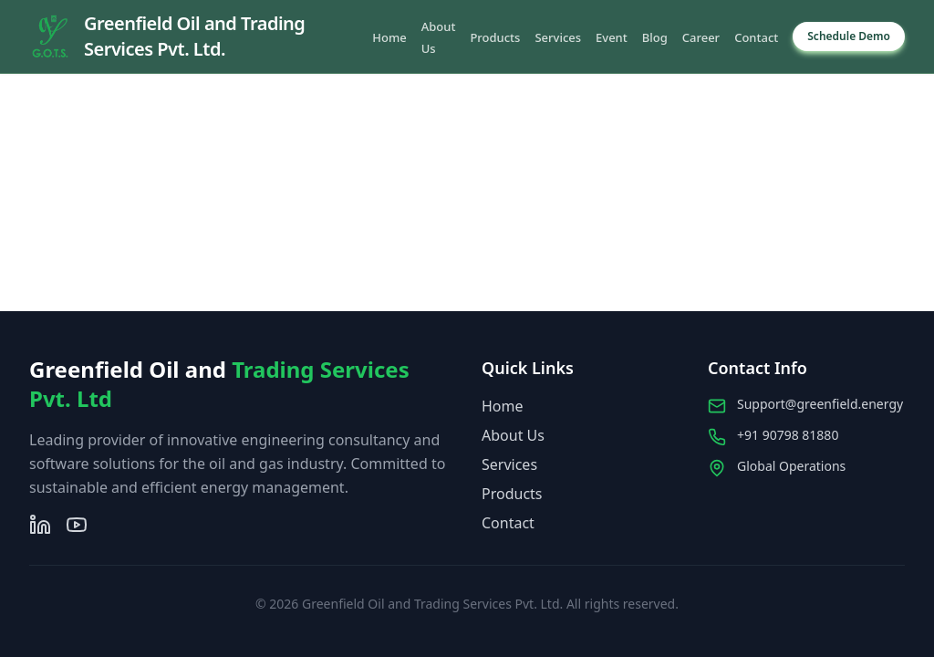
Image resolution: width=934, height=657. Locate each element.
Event (612, 37)
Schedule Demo (848, 36)
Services (557, 37)
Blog (655, 37)
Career (701, 37)
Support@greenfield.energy (820, 403)
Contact (756, 37)
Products (495, 37)
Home (389, 37)
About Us (513, 435)
